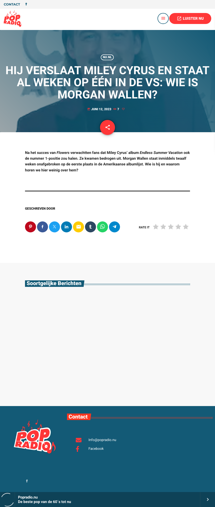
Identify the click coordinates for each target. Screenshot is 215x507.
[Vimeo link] (12, 18)
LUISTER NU (190, 18)
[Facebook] (26, 4)
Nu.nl (107, 57)
